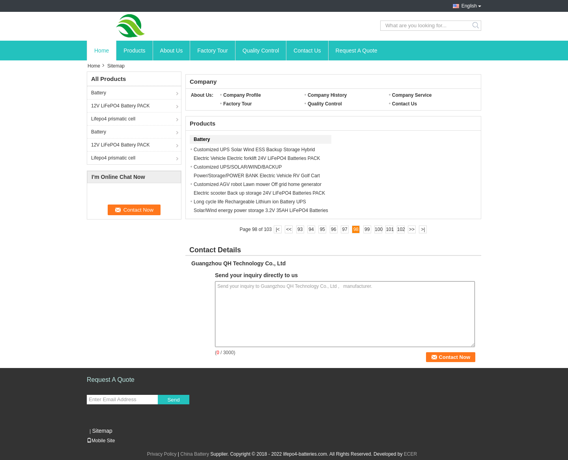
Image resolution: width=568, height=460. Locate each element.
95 (322, 229)
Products (134, 50)
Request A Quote (356, 50)
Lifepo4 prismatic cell (113, 119)
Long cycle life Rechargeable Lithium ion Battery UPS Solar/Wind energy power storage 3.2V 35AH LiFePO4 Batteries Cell (261, 210)
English (469, 6)
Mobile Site (101, 440)
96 (333, 229)
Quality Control (261, 50)
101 (389, 229)
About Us (171, 50)
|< (278, 229)
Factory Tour (212, 50)
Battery (98, 93)
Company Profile (242, 95)
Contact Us (307, 50)
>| (423, 229)
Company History (327, 95)
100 (378, 229)
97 (344, 229)
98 (356, 229)
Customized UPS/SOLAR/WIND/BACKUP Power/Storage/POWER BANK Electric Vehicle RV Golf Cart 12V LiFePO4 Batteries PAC (257, 175)
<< (288, 229)
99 (367, 229)
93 (300, 229)
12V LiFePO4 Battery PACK (120, 106)
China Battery (194, 454)
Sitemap (102, 431)
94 (311, 229)
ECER (410, 454)
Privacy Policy (162, 454)
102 (401, 229)
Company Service (412, 95)
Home (101, 50)
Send (173, 400)
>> (412, 229)
